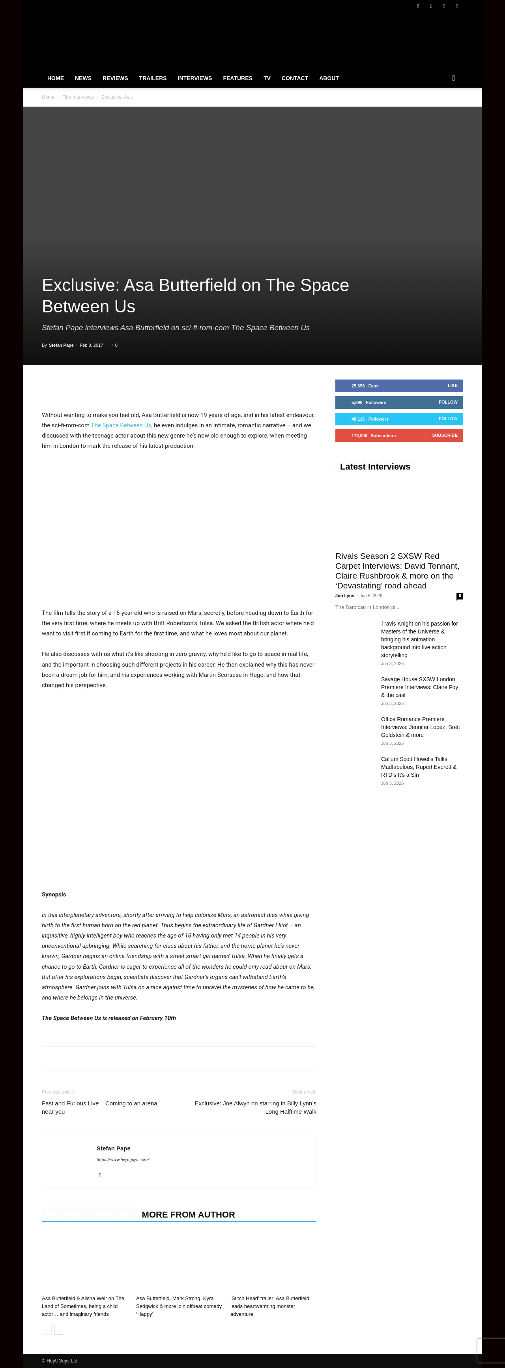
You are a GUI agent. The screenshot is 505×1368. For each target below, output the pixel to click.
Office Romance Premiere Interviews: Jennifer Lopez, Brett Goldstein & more (420, 727)
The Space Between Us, (121, 425)
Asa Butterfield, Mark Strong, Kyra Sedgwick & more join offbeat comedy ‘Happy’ (179, 1306)
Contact (295, 78)
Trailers (153, 78)
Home (55, 78)
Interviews (195, 78)
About (329, 78)
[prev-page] (47, 1330)
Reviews (115, 78)
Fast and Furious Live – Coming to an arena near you (99, 1107)
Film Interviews (78, 97)
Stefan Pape (61, 345)
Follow (448, 402)
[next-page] (59, 1330)
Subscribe (445, 435)
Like (453, 385)
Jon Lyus (344, 595)
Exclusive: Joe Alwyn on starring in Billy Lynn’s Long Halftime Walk (255, 1107)
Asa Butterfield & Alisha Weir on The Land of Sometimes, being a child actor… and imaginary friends (83, 1306)
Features (237, 78)
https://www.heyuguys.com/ (123, 1159)
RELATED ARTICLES (90, 1215)
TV (267, 78)
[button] (453, 78)
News (83, 78)
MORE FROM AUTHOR (188, 1215)
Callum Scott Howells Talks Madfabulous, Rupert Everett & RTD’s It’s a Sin (418, 767)
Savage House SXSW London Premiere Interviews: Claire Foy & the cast (419, 687)
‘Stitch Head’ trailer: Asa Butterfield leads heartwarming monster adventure (269, 1306)
